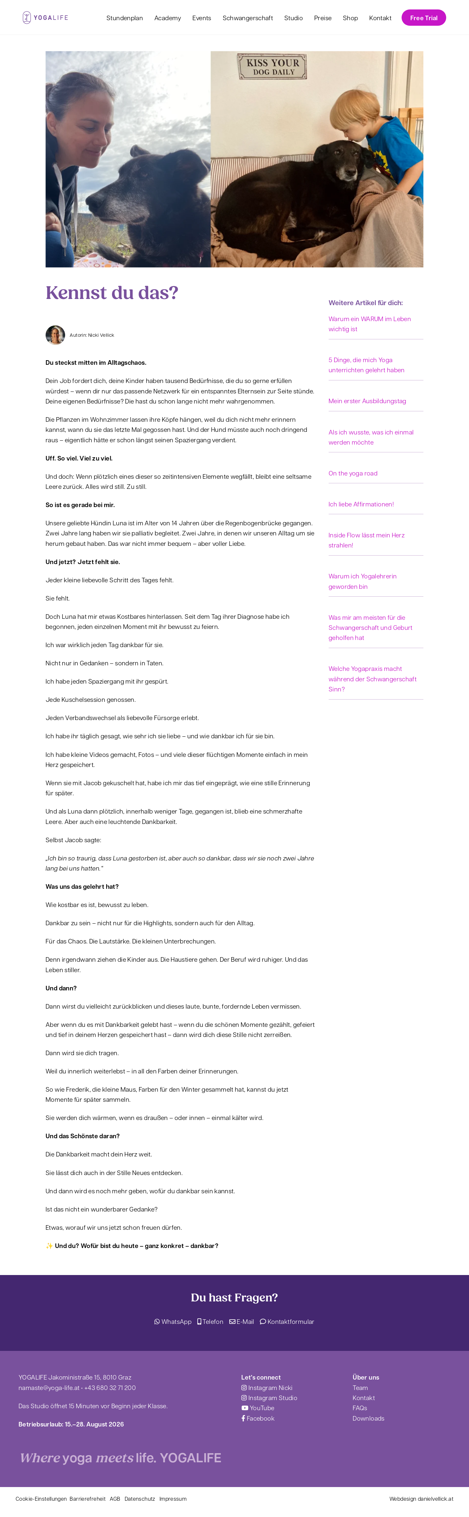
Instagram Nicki (266, 1387)
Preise (323, 17)
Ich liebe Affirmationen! (361, 504)
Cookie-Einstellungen (41, 1498)
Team (360, 1387)
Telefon (210, 1321)
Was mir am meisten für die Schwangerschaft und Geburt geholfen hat (371, 627)
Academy (167, 17)
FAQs (360, 1407)
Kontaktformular (287, 1321)
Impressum (173, 1498)
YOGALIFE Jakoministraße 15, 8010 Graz (75, 1377)
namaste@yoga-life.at (49, 1387)
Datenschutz (140, 1498)
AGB (115, 1498)
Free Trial (424, 17)
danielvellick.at (435, 1498)
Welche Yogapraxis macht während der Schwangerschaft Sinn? (373, 678)
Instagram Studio (269, 1397)
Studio (293, 17)
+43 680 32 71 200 (110, 1387)
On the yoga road (353, 473)
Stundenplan (125, 17)
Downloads (368, 1418)
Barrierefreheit (88, 1498)
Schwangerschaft (248, 17)
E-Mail (241, 1321)
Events (201, 17)
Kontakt (380, 17)
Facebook (258, 1418)
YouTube (257, 1407)
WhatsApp (173, 1321)
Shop (350, 17)
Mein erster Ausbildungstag (367, 400)
